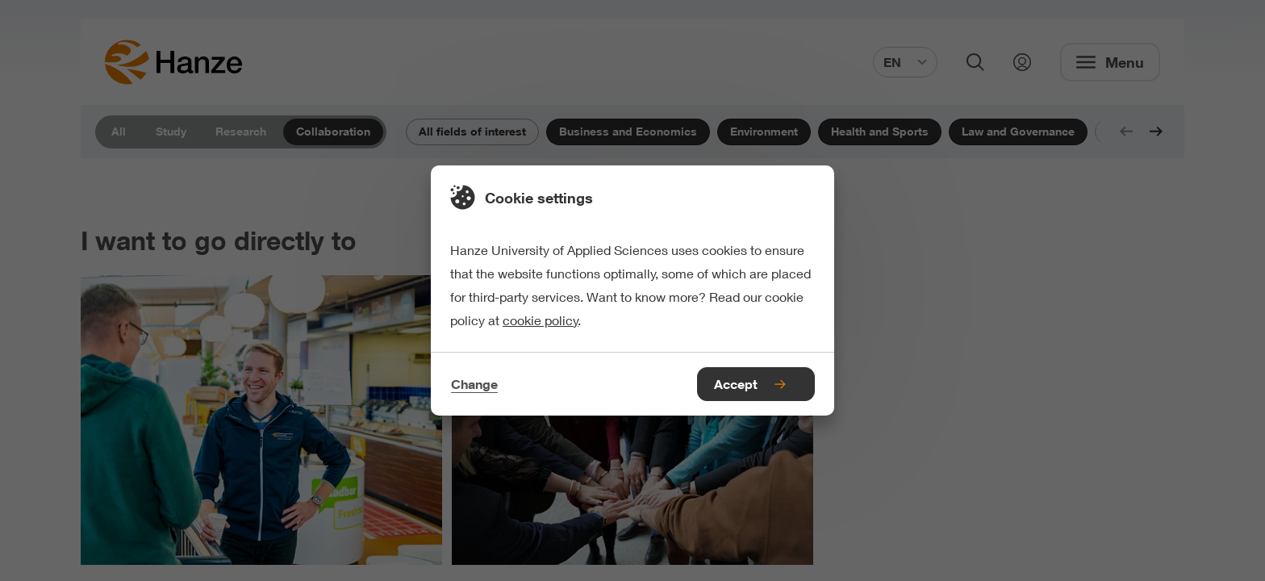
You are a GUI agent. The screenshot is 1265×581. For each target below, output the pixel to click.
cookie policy (540, 320)
